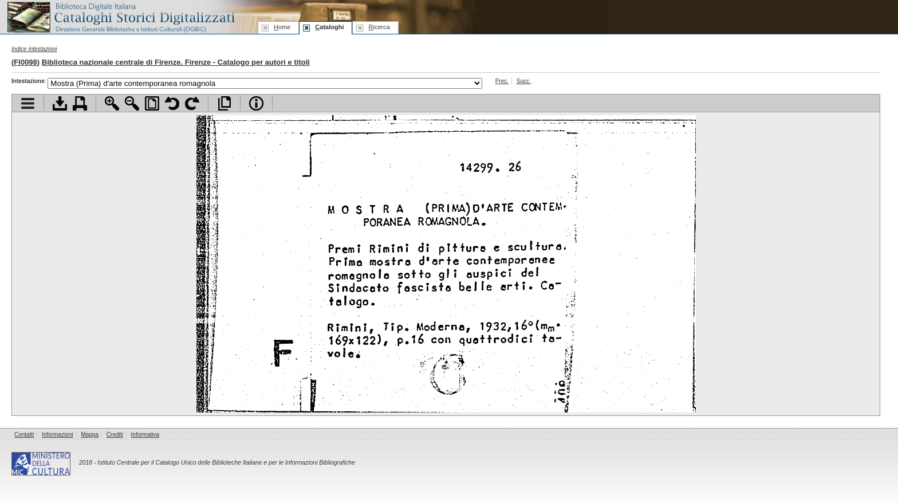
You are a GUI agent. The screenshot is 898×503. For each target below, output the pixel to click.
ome (282, 26)
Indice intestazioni (34, 49)
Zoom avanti (112, 103)
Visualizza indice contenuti (28, 103)
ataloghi (329, 26)
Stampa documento (80, 103)
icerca (378, 26)
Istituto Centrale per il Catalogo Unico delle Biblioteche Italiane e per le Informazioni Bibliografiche (226, 462)
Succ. (524, 81)
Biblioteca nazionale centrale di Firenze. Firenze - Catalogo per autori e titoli (176, 62)
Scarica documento (60, 103)
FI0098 (25, 62)
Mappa (90, 434)
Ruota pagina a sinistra (172, 103)
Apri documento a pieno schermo (224, 103)
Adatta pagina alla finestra (152, 103)
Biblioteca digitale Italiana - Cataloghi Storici (120, 16)
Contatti (24, 434)
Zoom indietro (132, 103)
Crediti (115, 434)
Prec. (502, 81)
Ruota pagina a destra (192, 103)
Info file (256, 103)
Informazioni (57, 434)
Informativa (145, 434)
